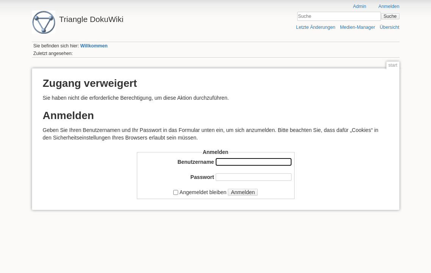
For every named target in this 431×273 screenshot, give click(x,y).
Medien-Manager (357, 27)
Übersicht (390, 27)
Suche (390, 16)
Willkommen (94, 46)
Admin (359, 6)
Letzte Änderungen (315, 27)
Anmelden (388, 6)
